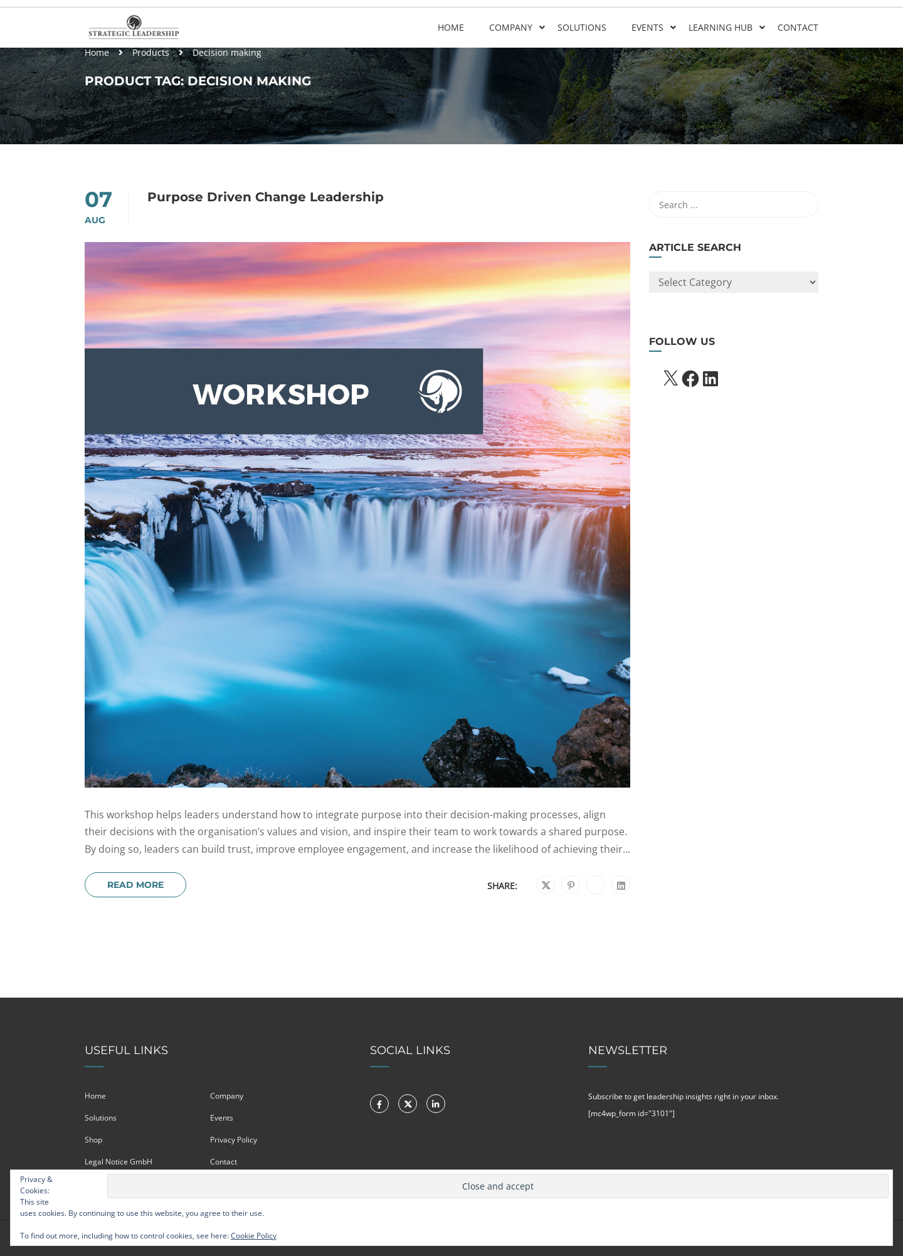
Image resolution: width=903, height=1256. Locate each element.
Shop (93, 1139)
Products (150, 52)
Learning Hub (720, 27)
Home (451, 27)
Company (510, 27)
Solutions (581, 27)
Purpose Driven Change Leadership (265, 196)
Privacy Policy (233, 1139)
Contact (798, 27)
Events (647, 27)
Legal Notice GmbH (118, 1161)
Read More (135, 884)
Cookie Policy (254, 1235)
